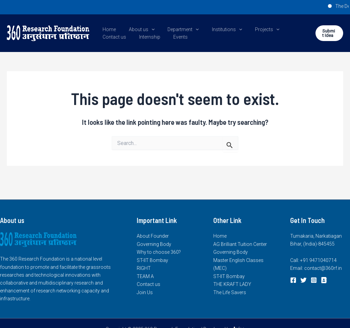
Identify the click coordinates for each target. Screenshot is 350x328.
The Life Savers (229, 291)
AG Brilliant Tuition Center (240, 244)
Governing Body (154, 244)
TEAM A (145, 275)
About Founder (153, 236)
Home (107, 29)
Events (139, 37)
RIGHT (144, 268)
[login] (324, 280)
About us (136, 29)
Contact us (285, 29)
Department (174, 29)
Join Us (145, 291)
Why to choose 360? (159, 252)
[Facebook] (293, 280)
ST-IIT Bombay (152, 260)
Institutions (215, 29)
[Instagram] (314, 280)
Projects (252, 29)
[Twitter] (303, 280)
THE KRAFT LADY (232, 283)
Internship (111, 37)
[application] (146, 29)
